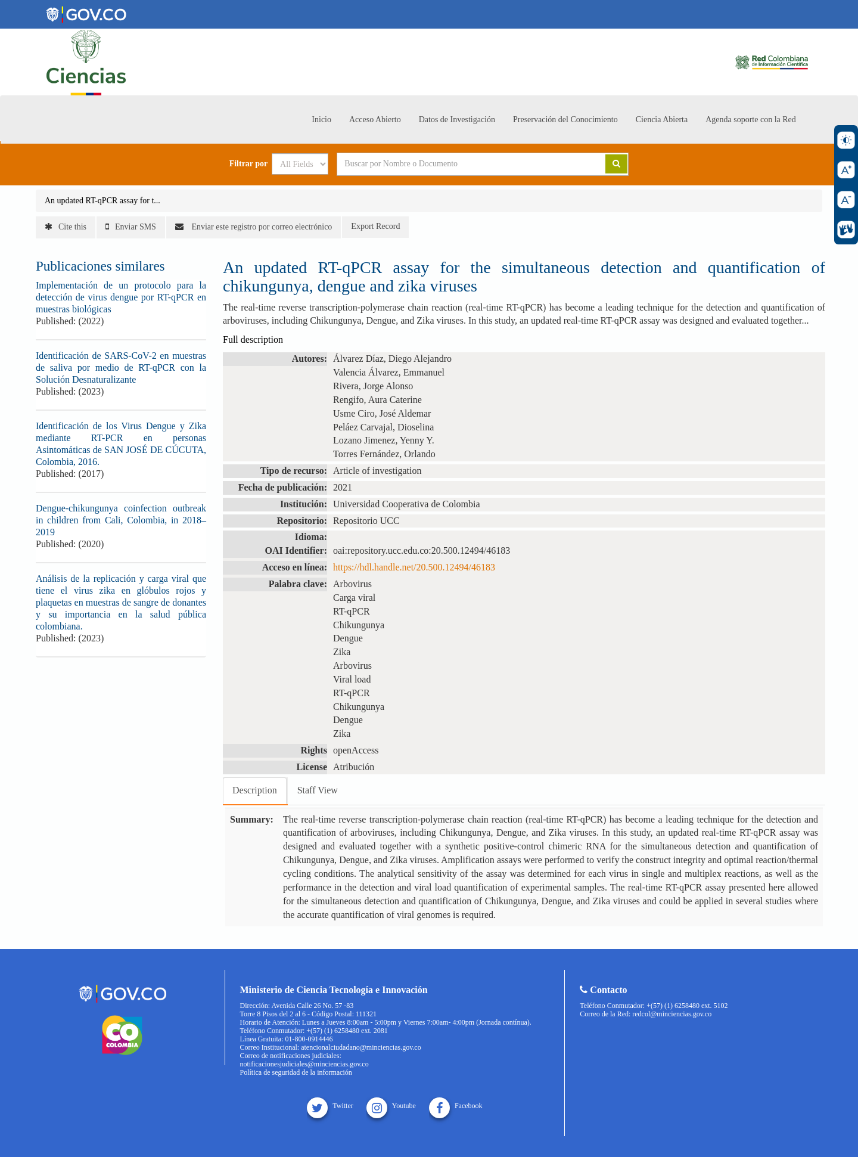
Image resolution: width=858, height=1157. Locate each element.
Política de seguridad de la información (296, 1072)
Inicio (321, 119)
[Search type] (300, 164)
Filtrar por (248, 164)
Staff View (317, 790)
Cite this (65, 226)
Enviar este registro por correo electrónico (253, 226)
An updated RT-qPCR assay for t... (102, 200)
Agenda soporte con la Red (750, 119)
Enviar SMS (130, 226)
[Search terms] (456, 164)
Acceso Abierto (375, 119)
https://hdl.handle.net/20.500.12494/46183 (414, 567)
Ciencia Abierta (662, 119)
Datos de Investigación (457, 119)
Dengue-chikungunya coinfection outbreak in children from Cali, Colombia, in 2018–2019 (121, 520)
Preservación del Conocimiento (565, 119)
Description (254, 790)
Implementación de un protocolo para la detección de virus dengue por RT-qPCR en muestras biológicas (121, 297)
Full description (253, 339)
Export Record (375, 226)
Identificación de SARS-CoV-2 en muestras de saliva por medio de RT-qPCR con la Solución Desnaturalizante (121, 367)
